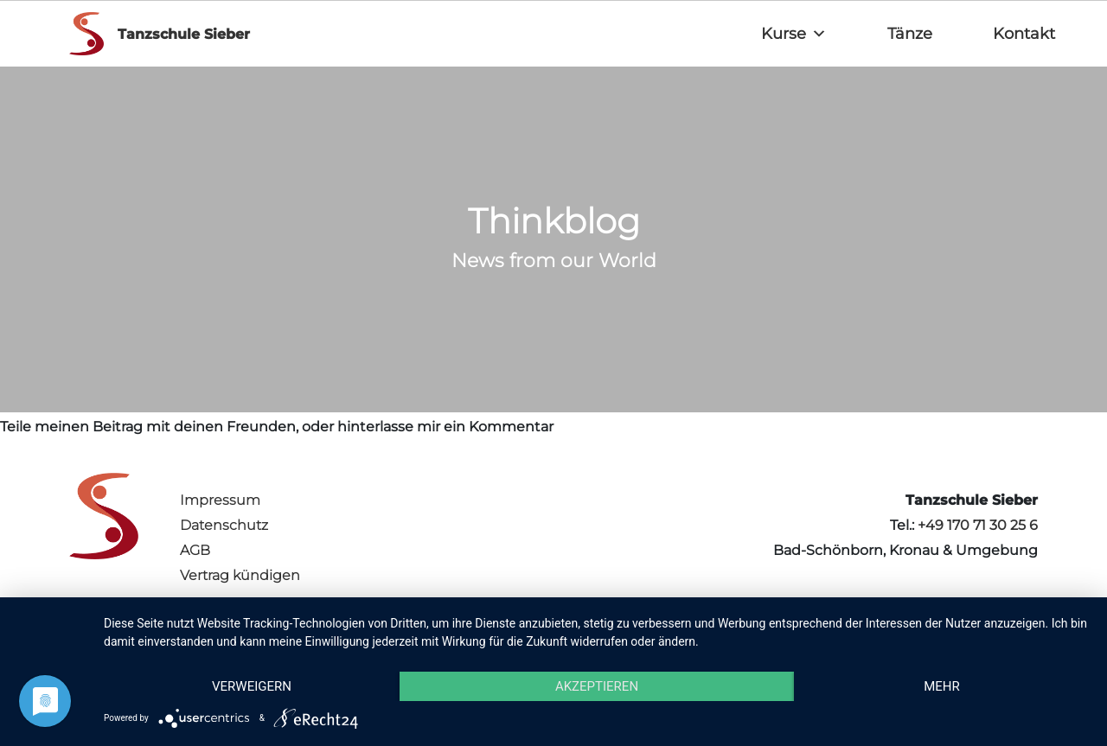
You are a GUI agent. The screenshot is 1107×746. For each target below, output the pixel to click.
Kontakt (1024, 33)
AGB (195, 550)
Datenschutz (224, 525)
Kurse (794, 33)
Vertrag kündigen (240, 575)
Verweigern (251, 686)
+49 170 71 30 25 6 (978, 525)
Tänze (909, 33)
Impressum (220, 500)
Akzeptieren (596, 686)
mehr (942, 686)
